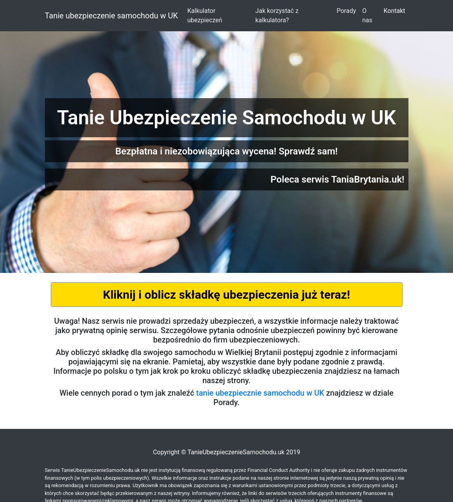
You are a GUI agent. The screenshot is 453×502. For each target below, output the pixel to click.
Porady (346, 10)
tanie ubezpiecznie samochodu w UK (260, 393)
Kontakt (394, 10)
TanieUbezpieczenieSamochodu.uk (236, 452)
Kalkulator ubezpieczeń (204, 15)
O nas (367, 15)
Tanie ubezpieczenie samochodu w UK (111, 15)
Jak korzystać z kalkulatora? (276, 15)
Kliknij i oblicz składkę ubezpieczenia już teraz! (226, 294)
